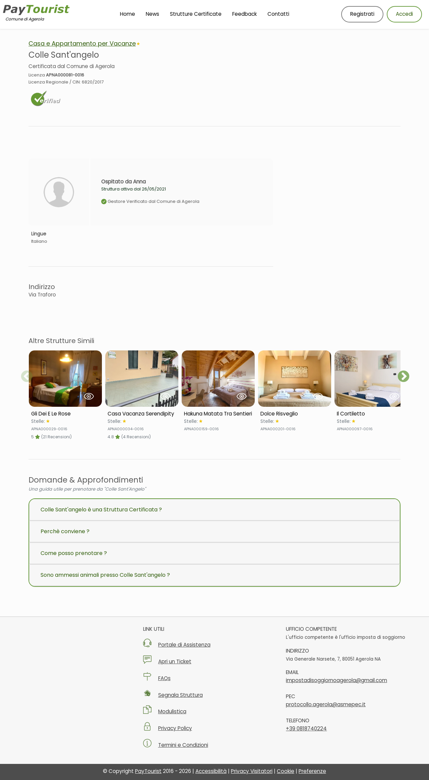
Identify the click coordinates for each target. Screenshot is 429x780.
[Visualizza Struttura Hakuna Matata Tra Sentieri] (218, 378)
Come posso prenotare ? (74, 553)
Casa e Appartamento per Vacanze (82, 43)
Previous (27, 377)
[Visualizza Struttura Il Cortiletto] (371, 378)
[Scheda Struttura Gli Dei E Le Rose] (65, 414)
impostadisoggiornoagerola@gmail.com (336, 680)
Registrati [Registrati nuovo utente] (362, 13)
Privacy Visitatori (251, 771)
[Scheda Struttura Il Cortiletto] (371, 414)
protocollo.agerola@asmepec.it (326, 704)
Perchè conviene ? (65, 531)
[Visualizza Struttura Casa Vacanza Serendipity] (142, 378)
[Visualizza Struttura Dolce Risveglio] (294, 378)
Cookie (285, 771)
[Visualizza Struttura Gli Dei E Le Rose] (65, 378)
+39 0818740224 (306, 728)
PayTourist (148, 771)
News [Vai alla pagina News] (152, 13)
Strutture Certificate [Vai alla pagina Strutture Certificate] (196, 13)
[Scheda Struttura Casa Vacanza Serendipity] (142, 414)
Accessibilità (211, 771)
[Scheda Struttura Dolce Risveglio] (294, 414)
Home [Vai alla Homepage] (127, 13)
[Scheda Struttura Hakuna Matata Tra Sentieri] (218, 414)
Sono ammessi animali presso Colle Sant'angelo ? (105, 575)
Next (403, 377)
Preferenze (312, 771)
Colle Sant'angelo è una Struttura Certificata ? (101, 509)
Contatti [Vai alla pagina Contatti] (278, 13)
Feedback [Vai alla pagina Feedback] (244, 13)
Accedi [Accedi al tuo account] (404, 13)
